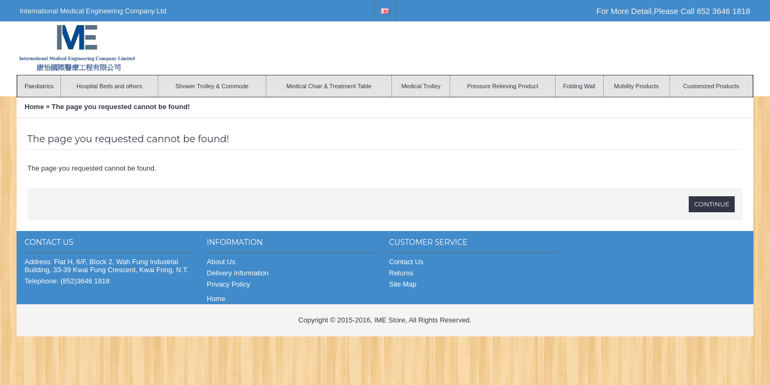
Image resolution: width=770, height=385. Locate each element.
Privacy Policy (228, 284)
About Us (221, 262)
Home (34, 107)
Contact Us (406, 262)
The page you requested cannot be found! (121, 107)
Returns (401, 273)
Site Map (403, 284)
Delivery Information (238, 273)
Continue (711, 204)
